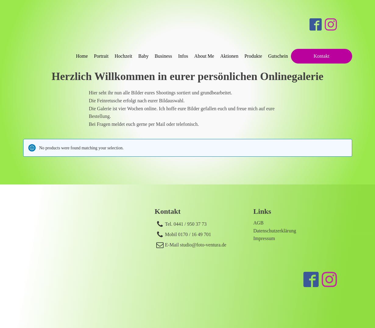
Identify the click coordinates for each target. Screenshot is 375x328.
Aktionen (229, 56)
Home (82, 56)
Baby (143, 56)
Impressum (264, 238)
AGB (258, 222)
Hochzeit (123, 56)
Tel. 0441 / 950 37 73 (186, 224)
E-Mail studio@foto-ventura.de (195, 244)
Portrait (101, 56)
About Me (204, 56)
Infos (183, 56)
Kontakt (322, 56)
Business (163, 56)
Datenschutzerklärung (274, 230)
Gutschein (278, 56)
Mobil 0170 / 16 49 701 (188, 234)
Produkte (253, 56)
